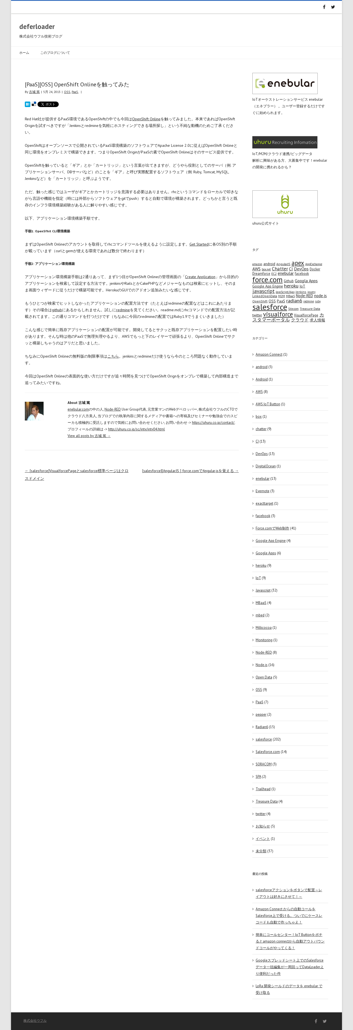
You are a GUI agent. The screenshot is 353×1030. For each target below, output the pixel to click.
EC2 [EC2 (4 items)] (274, 274)
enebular (262, 478)
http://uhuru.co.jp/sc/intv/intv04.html (136, 429)
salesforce (264, 739)
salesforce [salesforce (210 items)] (269, 307)
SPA (258, 776)
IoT (258, 578)
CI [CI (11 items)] (291, 269)
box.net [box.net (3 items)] (266, 269)
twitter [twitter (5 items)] (257, 315)
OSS (67, 92)
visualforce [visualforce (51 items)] (278, 314)
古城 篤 (34, 92)
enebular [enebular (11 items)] (286, 273)
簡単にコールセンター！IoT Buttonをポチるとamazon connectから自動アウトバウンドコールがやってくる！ (290, 941)
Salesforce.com (268, 751)
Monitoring (264, 640)
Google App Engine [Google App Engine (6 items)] (267, 286)
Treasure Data (267, 801)
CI (257, 441)
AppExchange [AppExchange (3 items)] (313, 264)
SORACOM (264, 764)
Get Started (198, 244)
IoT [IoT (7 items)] (302, 286)
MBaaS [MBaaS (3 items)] (290, 296)
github (57, 309)
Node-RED (113, 409)
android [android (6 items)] (269, 263)
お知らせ (263, 826)
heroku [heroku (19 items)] (291, 285)
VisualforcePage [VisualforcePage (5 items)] (306, 315)
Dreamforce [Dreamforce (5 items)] (261, 273)
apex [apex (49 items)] (298, 263)
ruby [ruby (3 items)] (318, 301)
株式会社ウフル (35, 1020)
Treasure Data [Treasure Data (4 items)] (310, 309)
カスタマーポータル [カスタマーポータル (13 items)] (288, 317)
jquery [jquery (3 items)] (311, 292)
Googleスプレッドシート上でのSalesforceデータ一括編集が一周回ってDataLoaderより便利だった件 (290, 967)
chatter (261, 429)
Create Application (200, 276)
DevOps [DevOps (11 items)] (301, 269)
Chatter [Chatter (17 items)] (280, 268)
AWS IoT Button (268, 404)
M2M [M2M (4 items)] (281, 296)
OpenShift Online (146, 118)
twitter (261, 813)
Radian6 (262, 727)
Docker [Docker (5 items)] (315, 269)
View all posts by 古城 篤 (89, 435)
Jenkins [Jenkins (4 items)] (301, 292)
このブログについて (55, 52)
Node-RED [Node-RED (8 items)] (304, 295)
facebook (263, 515)
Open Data (264, 677)
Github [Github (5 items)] (289, 281)
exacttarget (264, 503)
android (262, 366)
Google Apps (266, 553)
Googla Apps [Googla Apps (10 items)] (306, 280)
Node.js (262, 664)
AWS (259, 391)
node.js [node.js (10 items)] (320, 295)
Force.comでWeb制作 (272, 528)
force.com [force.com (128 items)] (267, 279)
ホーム (24, 52)
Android (262, 379)
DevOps (262, 453)
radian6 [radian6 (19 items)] (294, 300)
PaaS (75, 92)
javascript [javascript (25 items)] (263, 291)
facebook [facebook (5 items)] (302, 273)
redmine (123, 309)
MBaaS (261, 602)
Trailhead (263, 789)
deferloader (37, 26)
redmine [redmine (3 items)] (308, 301)
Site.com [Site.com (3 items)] (293, 309)
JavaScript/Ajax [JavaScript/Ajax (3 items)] (285, 292)
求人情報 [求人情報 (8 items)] (317, 320)
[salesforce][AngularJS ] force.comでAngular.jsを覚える (190, 470)
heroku (261, 565)
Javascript (263, 590)
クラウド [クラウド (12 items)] (300, 320)
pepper (261, 714)
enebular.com (78, 409)
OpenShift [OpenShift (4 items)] (260, 301)
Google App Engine (271, 540)
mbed (260, 615)
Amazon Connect (269, 354)
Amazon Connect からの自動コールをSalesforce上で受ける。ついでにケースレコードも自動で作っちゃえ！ (289, 916)
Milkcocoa (264, 627)
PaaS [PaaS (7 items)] (281, 301)
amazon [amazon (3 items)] (257, 264)
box (259, 416)
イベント (263, 838)
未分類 (261, 851)
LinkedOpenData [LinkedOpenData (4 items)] (264, 296)
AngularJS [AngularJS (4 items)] (283, 264)
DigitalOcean (266, 466)
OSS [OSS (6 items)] (272, 301)
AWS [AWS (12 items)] (256, 269)
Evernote (262, 491)
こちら (113, 356)
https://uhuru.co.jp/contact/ (213, 422)
